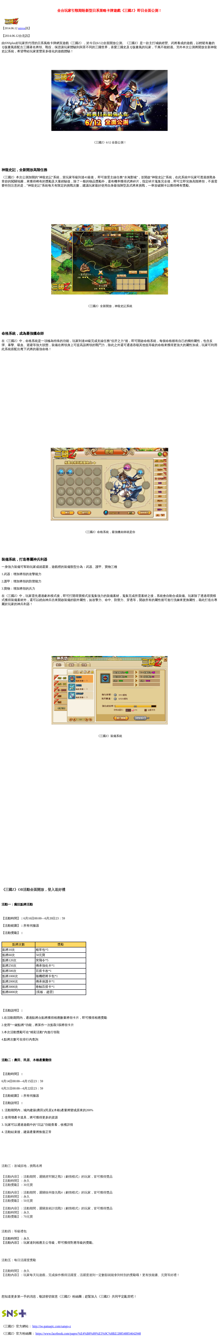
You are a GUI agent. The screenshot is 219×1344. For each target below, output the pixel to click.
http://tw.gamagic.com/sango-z (51, 1326)
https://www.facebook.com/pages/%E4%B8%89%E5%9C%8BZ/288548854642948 (88, 1333)
